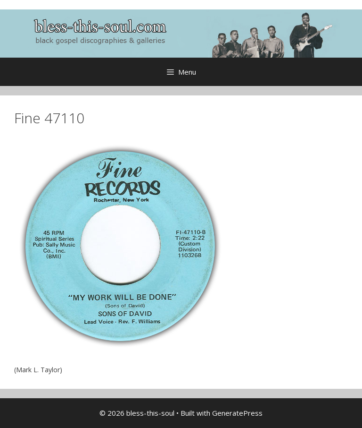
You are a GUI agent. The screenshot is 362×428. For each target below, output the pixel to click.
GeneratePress (237, 413)
